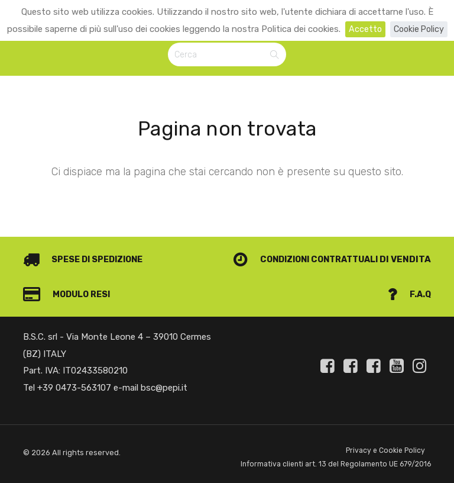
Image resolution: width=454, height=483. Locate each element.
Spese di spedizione (86, 243)
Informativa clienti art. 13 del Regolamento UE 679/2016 (317, 456)
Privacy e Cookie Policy (384, 434)
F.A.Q (409, 278)
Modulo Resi (68, 278)
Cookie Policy (419, 29)
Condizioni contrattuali (300, 243)
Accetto (363, 29)
